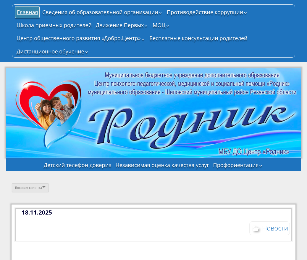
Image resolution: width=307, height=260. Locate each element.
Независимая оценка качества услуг (162, 165)
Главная (27, 12)
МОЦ (159, 25)
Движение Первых (120, 25)
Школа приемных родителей (54, 25)
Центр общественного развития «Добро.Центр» (79, 38)
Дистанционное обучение (50, 51)
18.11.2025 (37, 212)
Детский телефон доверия (78, 165)
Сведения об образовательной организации (100, 12)
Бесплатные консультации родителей (198, 38)
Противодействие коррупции (205, 12)
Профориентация (236, 165)
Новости (275, 227)
